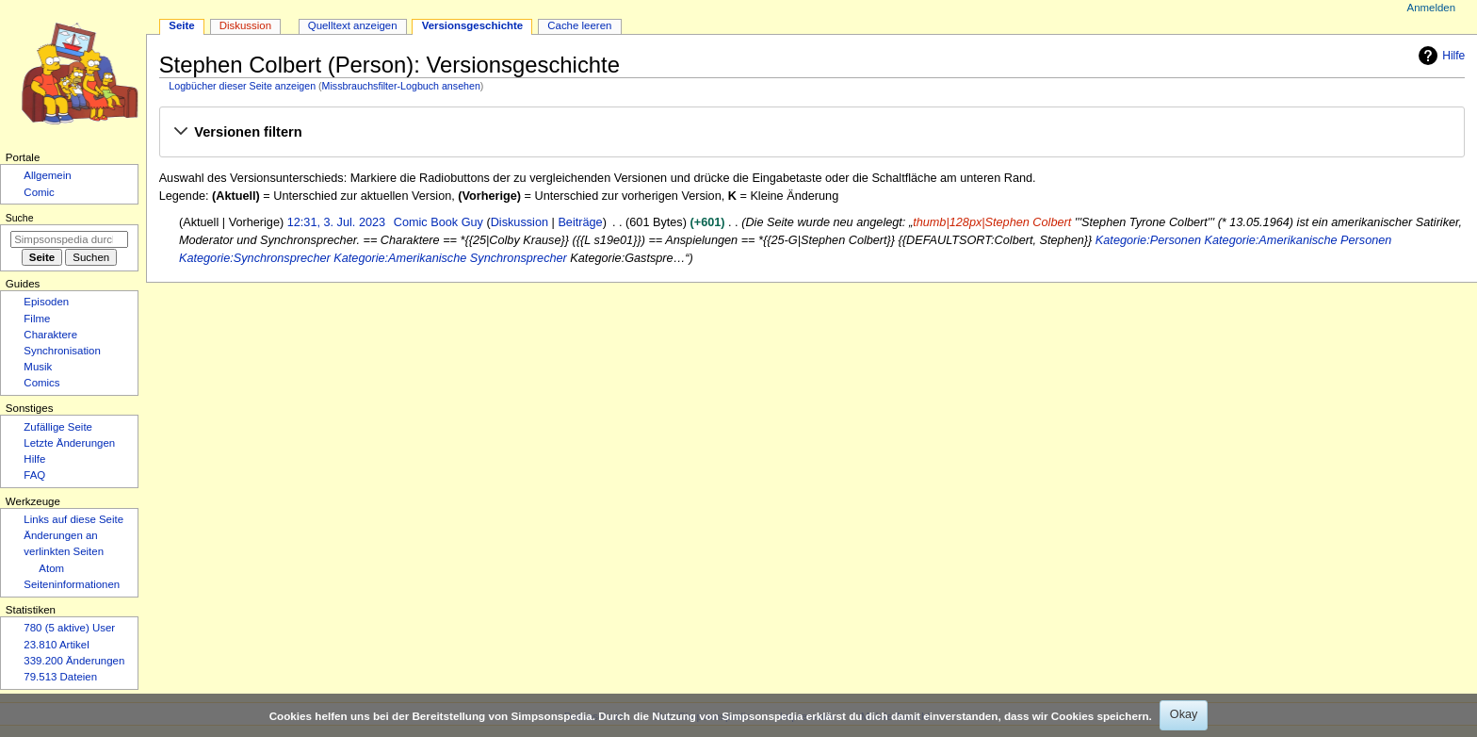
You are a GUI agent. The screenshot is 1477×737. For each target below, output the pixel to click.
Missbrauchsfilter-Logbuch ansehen (401, 85)
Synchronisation (62, 350)
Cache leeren (579, 25)
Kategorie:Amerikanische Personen (1298, 240)
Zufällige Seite (58, 427)
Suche (20, 217)
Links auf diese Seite (73, 519)
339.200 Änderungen (74, 660)
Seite (181, 25)
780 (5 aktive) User (69, 627)
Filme (37, 318)
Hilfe (1439, 55)
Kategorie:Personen (1148, 240)
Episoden (46, 301)
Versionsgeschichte (473, 25)
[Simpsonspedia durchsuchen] (69, 239)
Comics (41, 382)
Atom (51, 568)
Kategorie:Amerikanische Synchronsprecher (450, 258)
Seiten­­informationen (72, 584)
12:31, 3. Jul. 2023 (336, 222)
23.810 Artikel (56, 644)
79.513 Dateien (60, 676)
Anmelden (1431, 7)
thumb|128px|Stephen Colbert (992, 222)
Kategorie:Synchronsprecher (255, 258)
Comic (39, 192)
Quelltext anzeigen (353, 25)
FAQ (34, 475)
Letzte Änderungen (69, 443)
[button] (811, 133)
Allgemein (47, 175)
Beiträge (580, 222)
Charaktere (50, 334)
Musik (38, 366)
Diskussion (519, 222)
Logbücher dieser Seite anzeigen (242, 85)
